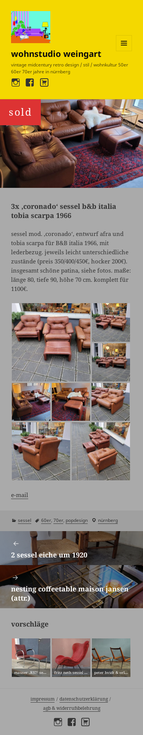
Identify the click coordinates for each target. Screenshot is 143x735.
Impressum (43, 699)
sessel (24, 520)
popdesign (77, 520)
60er (46, 520)
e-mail (19, 495)
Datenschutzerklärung (83, 699)
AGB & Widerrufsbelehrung (71, 708)
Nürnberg (108, 520)
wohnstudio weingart (56, 53)
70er (58, 520)
